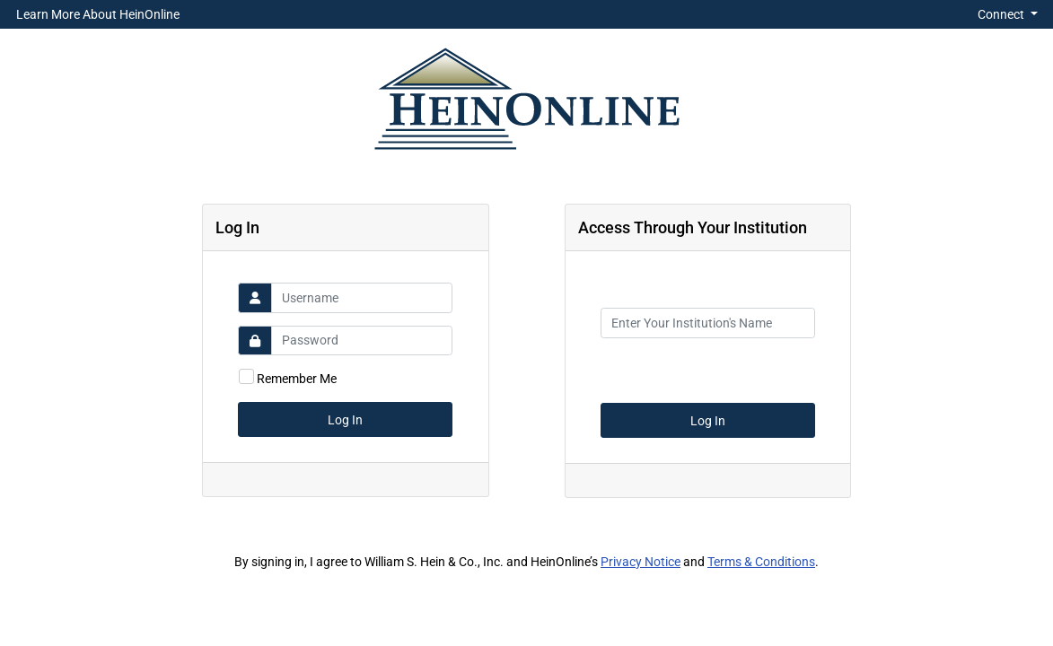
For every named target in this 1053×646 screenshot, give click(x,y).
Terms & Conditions (761, 561)
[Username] (361, 298)
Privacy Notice (640, 561)
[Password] (361, 341)
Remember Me (297, 378)
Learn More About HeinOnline (98, 14)
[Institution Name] (707, 323)
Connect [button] (1002, 14)
